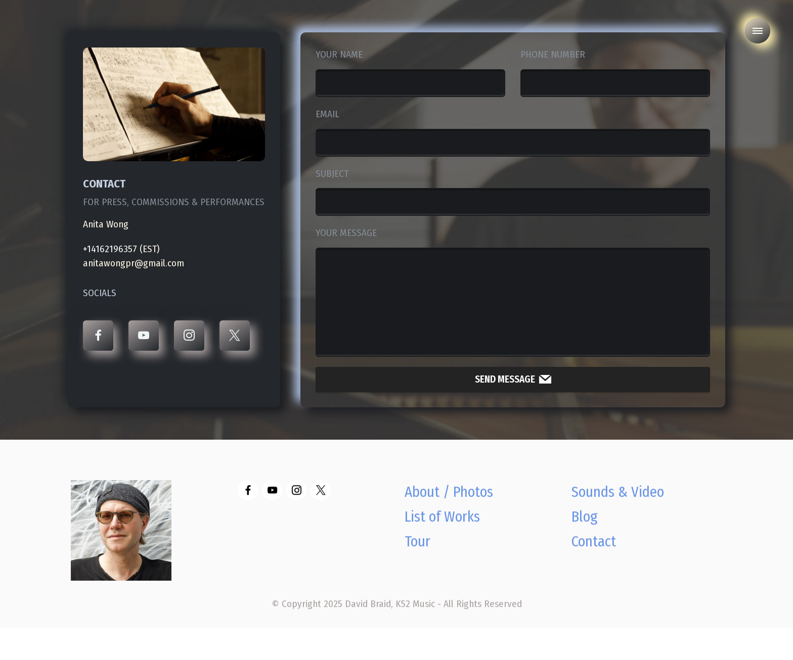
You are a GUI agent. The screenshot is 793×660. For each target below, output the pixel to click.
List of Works (442, 529)
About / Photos (449, 504)
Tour (417, 553)
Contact (593, 553)
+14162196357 (110, 249)
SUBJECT (332, 173)
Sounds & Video (617, 504)
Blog (584, 529)
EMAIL (327, 114)
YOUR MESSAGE (346, 233)
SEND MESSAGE (513, 379)
